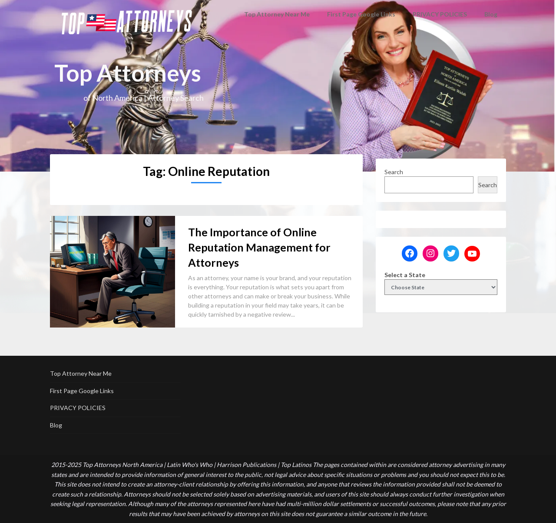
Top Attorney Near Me (283, 14)
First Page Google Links (363, 14)
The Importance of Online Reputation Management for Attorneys (259, 247)
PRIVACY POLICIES (440, 14)
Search (393, 171)
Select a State (404, 274)
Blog (491, 14)
